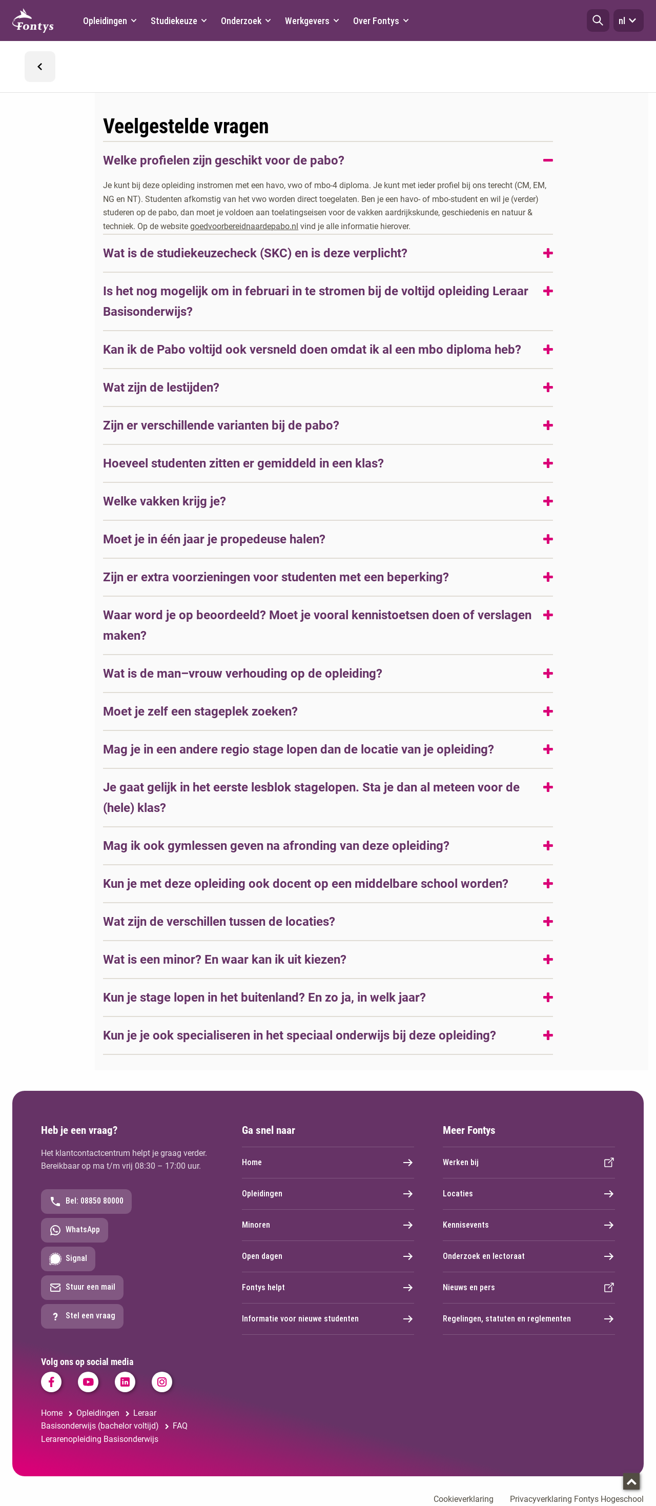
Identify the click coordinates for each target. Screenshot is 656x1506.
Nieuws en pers (529, 1287)
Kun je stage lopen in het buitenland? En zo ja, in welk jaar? (264, 997)
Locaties (529, 1194)
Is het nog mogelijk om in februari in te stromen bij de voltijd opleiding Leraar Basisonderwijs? (315, 301)
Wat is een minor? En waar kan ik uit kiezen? (224, 959)
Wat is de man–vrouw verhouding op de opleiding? (242, 673)
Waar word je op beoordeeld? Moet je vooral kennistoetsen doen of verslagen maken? (317, 625)
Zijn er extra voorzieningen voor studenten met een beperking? (276, 577)
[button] (598, 20)
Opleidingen (328, 1194)
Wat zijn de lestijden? (161, 387)
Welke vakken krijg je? (164, 501)
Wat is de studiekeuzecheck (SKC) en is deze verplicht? (255, 253)
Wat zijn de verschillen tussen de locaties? (219, 921)
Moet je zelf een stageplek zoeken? (200, 711)
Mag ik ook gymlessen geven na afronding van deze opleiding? (276, 846)
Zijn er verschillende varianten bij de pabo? (221, 425)
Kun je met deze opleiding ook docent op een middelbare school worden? (305, 884)
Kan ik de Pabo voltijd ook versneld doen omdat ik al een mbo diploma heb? (312, 349)
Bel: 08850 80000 (86, 1201)
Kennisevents (529, 1225)
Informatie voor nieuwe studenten (328, 1319)
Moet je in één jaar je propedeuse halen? (214, 539)
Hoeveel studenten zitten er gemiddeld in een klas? (243, 463)
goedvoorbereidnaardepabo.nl (244, 226)
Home (328, 1162)
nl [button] (629, 20)
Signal (68, 1259)
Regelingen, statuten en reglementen (529, 1319)
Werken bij (529, 1162)
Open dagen (328, 1256)
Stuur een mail (82, 1287)
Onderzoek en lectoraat (529, 1256)
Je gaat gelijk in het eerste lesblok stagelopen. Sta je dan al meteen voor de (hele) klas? (311, 797)
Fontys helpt (328, 1287)
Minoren (328, 1225)
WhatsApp (74, 1230)
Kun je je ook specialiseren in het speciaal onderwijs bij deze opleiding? (299, 1035)
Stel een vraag (82, 1316)
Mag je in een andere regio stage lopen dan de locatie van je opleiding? (298, 749)
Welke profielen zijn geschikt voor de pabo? (223, 160)
